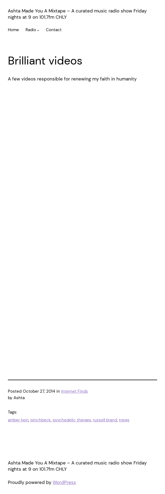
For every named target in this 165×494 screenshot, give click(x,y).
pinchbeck (40, 420)
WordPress (64, 482)
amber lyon (18, 420)
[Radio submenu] (38, 30)
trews (124, 420)
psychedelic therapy (72, 420)
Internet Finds (74, 391)
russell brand (105, 420)
